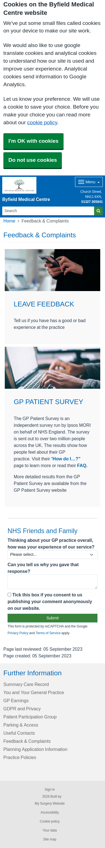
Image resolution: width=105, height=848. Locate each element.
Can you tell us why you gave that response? (43, 567)
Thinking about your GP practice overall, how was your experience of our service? (51, 543)
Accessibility (50, 812)
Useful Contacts (19, 733)
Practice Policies (19, 757)
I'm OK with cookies (33, 141)
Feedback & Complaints (27, 741)
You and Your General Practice (33, 692)
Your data (50, 830)
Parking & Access (20, 725)
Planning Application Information (35, 749)
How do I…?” (67, 458)
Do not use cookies (32, 160)
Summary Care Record (26, 684)
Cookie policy (50, 821)
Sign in (50, 789)
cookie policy (42, 122)
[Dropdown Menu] (89, 182)
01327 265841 (92, 201)
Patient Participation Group (30, 717)
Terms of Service (48, 633)
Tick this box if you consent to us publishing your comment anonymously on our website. (50, 601)
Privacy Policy (18, 633)
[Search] (48, 211)
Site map (49, 839)
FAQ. (81, 465)
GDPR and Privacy (22, 708)
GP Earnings (16, 700)
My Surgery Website (50, 803)
